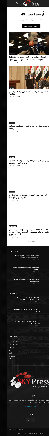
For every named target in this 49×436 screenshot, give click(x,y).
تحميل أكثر (25, 241)
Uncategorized (6, 226)
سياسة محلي (5, 53)
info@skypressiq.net (24, 406)
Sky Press (11, 62)
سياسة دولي (5, 157)
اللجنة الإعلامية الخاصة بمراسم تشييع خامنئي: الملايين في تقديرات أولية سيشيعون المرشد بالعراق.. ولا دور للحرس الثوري (24, 232)
